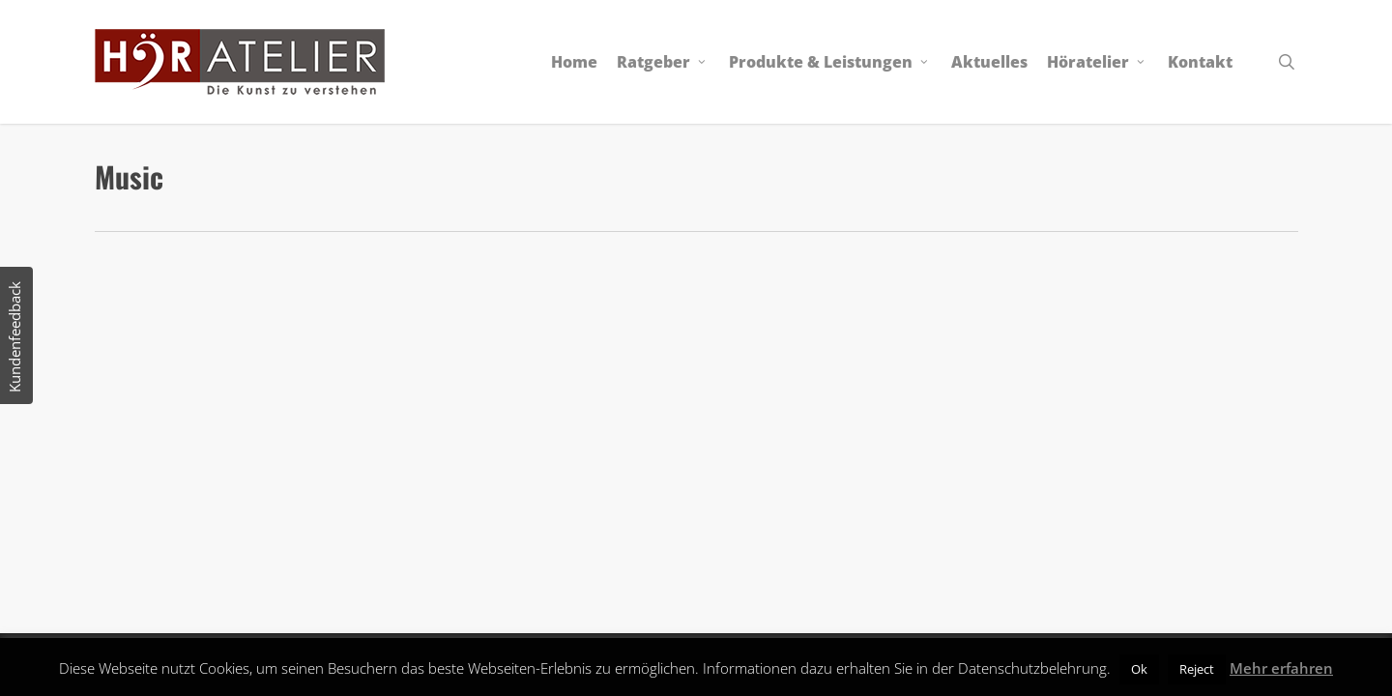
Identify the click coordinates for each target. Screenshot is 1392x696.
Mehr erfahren (1281, 668)
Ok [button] (1139, 669)
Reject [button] (1196, 669)
